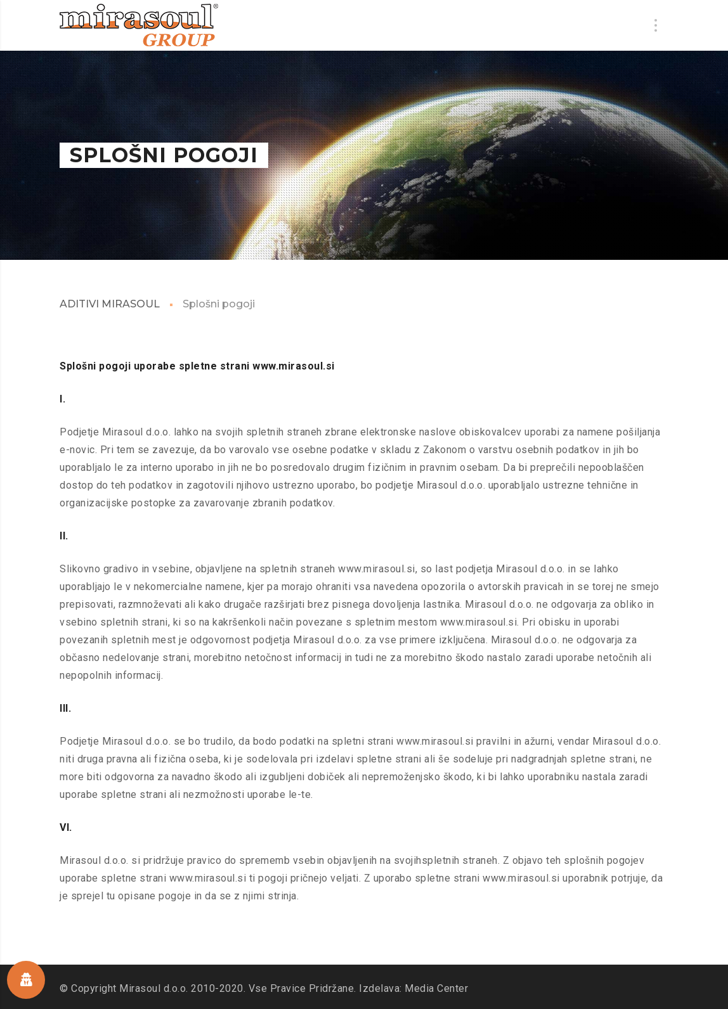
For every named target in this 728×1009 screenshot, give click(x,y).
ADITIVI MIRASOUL (110, 304)
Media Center (436, 988)
